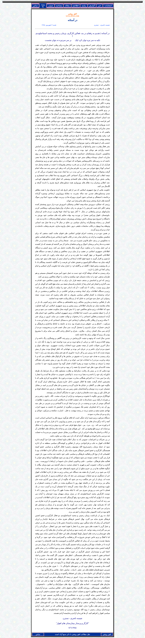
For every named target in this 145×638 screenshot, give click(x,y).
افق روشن (72, 15)
